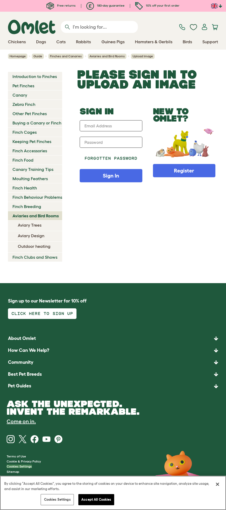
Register (184, 171)
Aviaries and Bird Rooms (107, 56)
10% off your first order (157, 5)
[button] (113, 386)
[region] (113, 493)
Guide (37, 56)
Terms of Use (16, 456)
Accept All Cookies (96, 500)
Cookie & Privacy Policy (24, 461)
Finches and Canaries (66, 56)
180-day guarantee (105, 5)
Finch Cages (24, 132)
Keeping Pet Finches (31, 141)
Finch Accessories (29, 150)
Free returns (61, 5)
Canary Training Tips (32, 169)
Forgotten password (110, 158)
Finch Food (22, 160)
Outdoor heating (34, 246)
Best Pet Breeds (25, 374)
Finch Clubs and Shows (34, 257)
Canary (19, 95)
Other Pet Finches (29, 113)
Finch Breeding (26, 206)
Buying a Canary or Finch (36, 122)
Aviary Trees (29, 225)
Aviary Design (31, 235)
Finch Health (24, 187)
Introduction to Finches (34, 76)
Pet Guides (19, 385)
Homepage (18, 56)
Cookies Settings (19, 466)
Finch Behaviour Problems (37, 197)
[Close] (217, 484)
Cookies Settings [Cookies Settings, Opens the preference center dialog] (57, 500)
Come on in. (21, 421)
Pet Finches (23, 85)
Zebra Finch (23, 104)
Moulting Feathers (30, 178)
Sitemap (13, 471)
